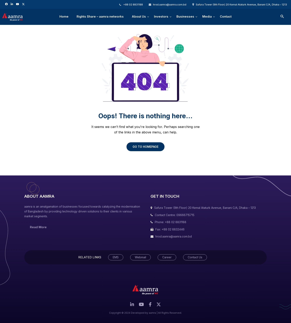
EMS (116, 257)
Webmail (140, 257)
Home (64, 16)
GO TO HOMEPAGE (145, 146)
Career (167, 257)
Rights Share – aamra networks (100, 16)
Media (207, 19)
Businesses (185, 19)
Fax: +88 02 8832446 (170, 229)
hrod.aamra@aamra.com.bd (169, 4)
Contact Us (195, 257)
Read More (38, 227)
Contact (226, 16)
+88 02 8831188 (133, 4)
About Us (139, 19)
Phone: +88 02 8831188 (170, 222)
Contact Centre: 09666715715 (174, 215)
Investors (161, 19)
